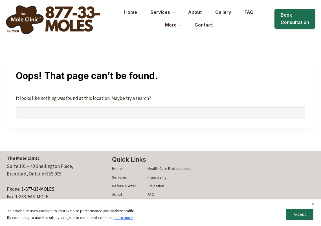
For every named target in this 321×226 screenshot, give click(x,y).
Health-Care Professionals (170, 169)
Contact (204, 25)
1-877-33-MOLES (37, 189)
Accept (300, 214)
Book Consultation (295, 18)
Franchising (157, 177)
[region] (160, 212)
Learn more (123, 218)
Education (156, 186)
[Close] (315, 204)
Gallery (223, 12)
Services (119, 177)
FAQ (249, 12)
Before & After (124, 186)
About (195, 12)
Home (130, 12)
